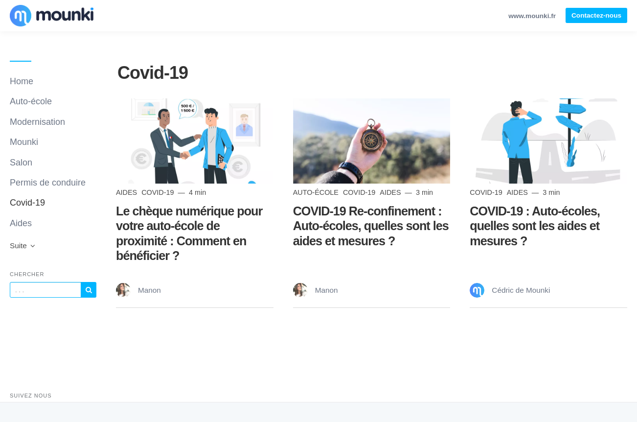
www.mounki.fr (532, 16)
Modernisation (37, 122)
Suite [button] (23, 245)
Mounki (24, 142)
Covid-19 (27, 203)
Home (21, 81)
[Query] (45, 290)
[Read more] (194, 141)
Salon (21, 162)
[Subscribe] (88, 290)
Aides (21, 223)
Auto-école (31, 101)
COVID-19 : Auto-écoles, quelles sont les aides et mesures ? (535, 225)
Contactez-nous (596, 15)
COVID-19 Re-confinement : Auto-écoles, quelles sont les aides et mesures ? (371, 225)
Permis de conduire (48, 183)
